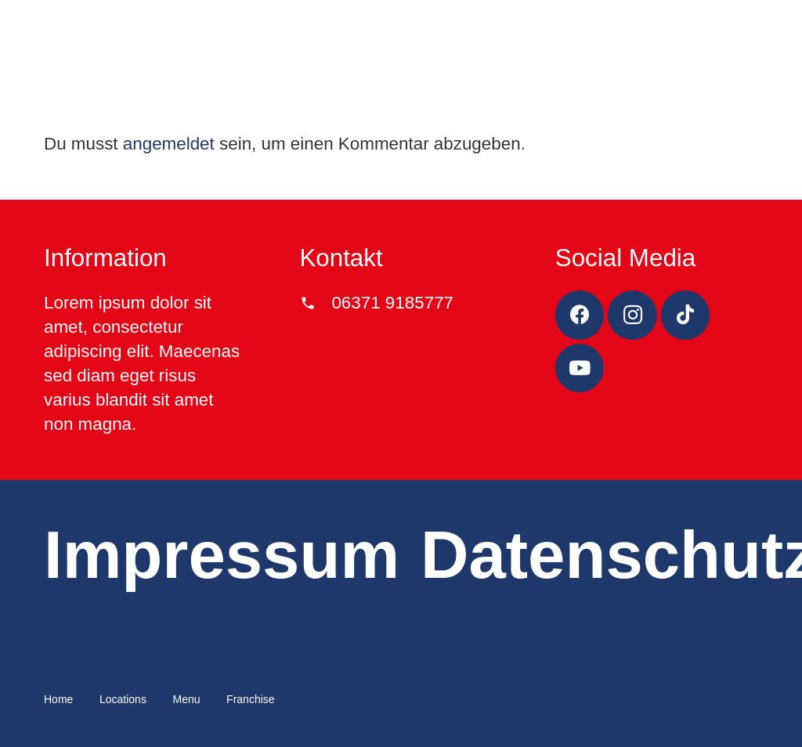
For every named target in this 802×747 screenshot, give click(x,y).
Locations (122, 699)
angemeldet (169, 143)
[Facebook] (580, 315)
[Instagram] (632, 315)
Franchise (250, 699)
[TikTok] (685, 315)
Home (58, 699)
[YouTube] (580, 368)
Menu (186, 699)
